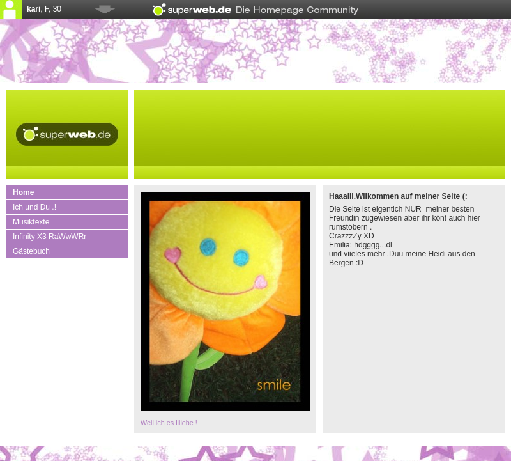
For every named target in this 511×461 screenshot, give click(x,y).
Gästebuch (31, 251)
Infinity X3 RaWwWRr (49, 236)
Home (23, 192)
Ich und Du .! (34, 207)
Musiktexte (31, 221)
